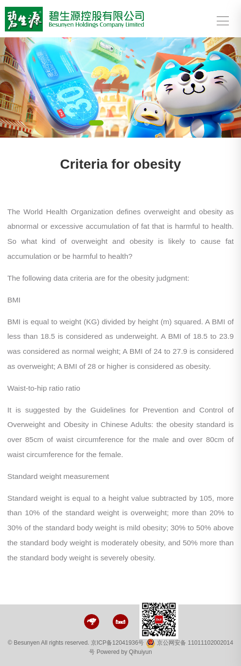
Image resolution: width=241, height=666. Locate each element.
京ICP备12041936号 (117, 642)
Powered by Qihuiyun (124, 652)
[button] (18, 87)
